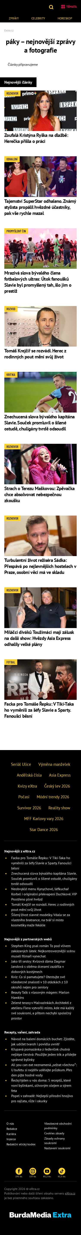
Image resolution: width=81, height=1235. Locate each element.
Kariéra (11, 1134)
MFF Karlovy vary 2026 (43, 818)
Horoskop (65, 18)
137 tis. (32, 1173)
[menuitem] (13, 17)
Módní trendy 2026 (53, 796)
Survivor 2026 (29, 807)
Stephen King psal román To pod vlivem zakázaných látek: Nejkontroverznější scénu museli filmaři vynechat (43, 951)
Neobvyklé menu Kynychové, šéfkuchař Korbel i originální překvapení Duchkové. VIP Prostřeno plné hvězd (44, 894)
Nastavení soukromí (57, 1148)
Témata (69, 7)
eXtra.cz (70, 1193)
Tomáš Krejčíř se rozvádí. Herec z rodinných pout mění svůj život (35, 354)
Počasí (23, 796)
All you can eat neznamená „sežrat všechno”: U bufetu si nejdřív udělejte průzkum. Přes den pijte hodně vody (44, 1070)
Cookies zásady (54, 1133)
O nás (10, 1124)
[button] (52, 7)
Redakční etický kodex (20, 1144)
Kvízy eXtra (27, 786)
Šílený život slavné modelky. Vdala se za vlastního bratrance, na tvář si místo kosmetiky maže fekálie (40, 920)
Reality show (59, 807)
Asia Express (60, 775)
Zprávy (14, 18)
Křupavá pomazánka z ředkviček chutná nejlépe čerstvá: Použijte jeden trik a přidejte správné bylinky (43, 1054)
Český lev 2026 (57, 786)
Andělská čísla (29, 775)
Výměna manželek (54, 764)
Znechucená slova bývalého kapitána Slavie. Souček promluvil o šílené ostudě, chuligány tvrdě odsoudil (39, 423)
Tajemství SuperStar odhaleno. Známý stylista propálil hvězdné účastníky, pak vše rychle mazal (40, 207)
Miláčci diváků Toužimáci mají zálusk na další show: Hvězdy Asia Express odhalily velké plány (39, 638)
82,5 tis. (62, 1173)
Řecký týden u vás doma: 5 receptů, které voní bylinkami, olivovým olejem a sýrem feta (41, 1085)
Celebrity (38, 18)
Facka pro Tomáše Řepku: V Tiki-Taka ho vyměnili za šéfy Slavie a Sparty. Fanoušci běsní (39, 710)
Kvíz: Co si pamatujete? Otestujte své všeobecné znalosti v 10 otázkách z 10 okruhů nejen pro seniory (39, 982)
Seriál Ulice (21, 764)
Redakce (11, 1129)
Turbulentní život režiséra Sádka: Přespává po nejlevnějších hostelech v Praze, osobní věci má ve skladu (40, 566)
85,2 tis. (47, 1173)
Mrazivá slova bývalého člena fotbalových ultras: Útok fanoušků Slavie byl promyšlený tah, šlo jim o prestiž (37, 282)
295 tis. (18, 1173)
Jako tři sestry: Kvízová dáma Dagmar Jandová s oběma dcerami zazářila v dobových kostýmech (38, 966)
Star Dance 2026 (44, 829)
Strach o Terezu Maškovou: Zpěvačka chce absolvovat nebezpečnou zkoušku (39, 494)
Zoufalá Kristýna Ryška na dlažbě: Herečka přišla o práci (36, 138)
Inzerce (11, 1139)
